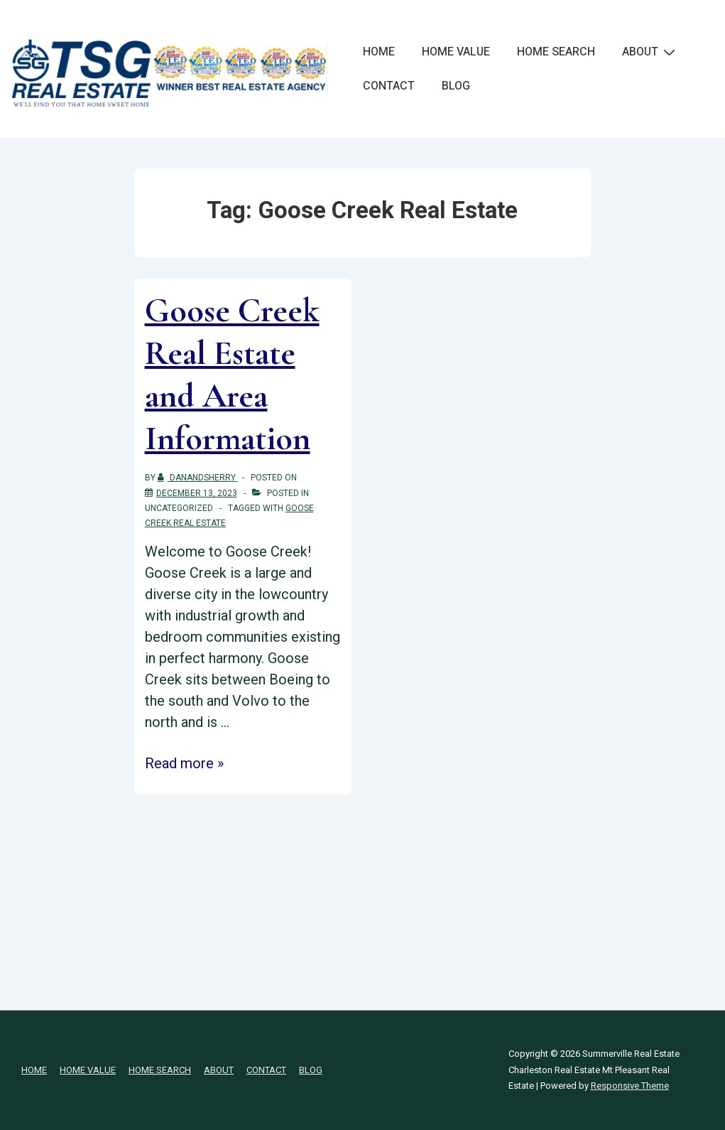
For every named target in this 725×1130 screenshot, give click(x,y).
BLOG (456, 86)
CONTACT (389, 86)
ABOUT (650, 52)
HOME (379, 51)
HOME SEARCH (556, 51)
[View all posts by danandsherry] (198, 478)
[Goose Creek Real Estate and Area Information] (196, 493)
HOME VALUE (456, 51)
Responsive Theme (630, 1085)
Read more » (184, 763)
